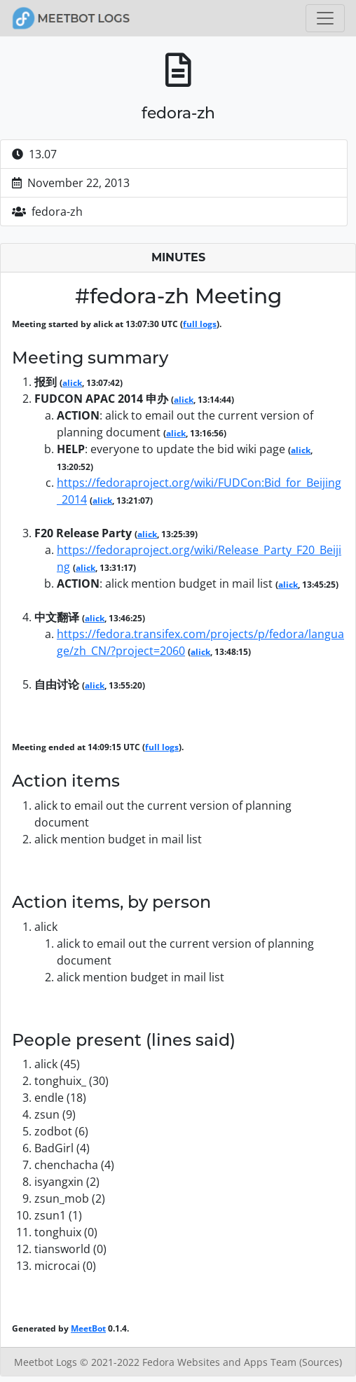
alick (72, 383)
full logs (200, 324)
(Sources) (320, 1362)
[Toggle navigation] (325, 18)
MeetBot (88, 1328)
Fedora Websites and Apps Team (220, 1362)
